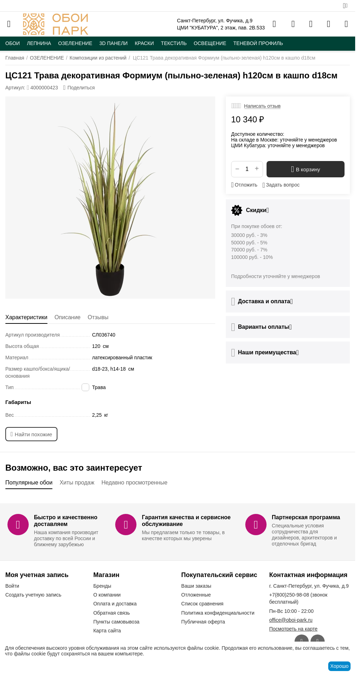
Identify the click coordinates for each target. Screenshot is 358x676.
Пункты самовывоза (116, 622)
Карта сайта (107, 630)
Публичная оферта (203, 622)
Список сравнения (202, 603)
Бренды (102, 586)
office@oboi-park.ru (290, 620)
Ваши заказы (196, 586)
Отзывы (98, 317)
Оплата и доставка (114, 603)
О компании (107, 595)
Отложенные (196, 595)
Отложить (244, 184)
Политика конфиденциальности (217, 613)
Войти (12, 586)
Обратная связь (111, 613)
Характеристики (26, 317)
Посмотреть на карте (293, 629)
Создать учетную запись (33, 595)
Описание (68, 317)
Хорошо (339, 666)
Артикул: (15, 87)
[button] (79, 87)
